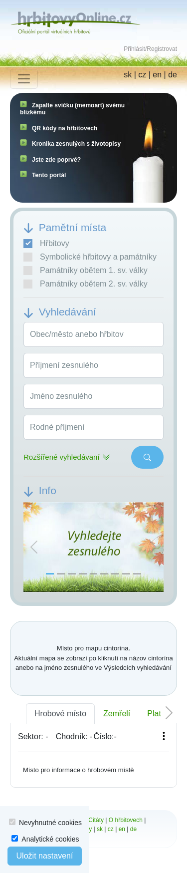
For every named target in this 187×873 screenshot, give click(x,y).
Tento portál (49, 175)
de (172, 74)
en (157, 74)
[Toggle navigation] (24, 79)
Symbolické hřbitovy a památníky (90, 257)
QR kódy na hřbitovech (64, 128)
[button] (33, 547)
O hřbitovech (126, 820)
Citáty (96, 820)
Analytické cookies (50, 839)
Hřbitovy (46, 243)
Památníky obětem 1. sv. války (85, 270)
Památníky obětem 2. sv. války (85, 284)
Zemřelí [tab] (116, 713)
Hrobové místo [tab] (60, 713)
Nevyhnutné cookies (50, 823)
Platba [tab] (158, 713)
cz (142, 74)
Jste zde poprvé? (56, 159)
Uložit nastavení (44, 856)
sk (128, 74)
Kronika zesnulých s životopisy (76, 143)
